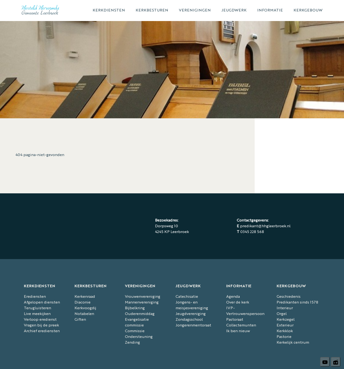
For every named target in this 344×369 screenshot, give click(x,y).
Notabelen (84, 313)
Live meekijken (37, 313)
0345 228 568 (252, 231)
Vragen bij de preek (41, 324)
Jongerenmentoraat (193, 324)
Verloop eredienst (40, 319)
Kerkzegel (286, 319)
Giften (80, 319)
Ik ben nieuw (238, 330)
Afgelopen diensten (42, 301)
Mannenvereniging (142, 301)
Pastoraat (234, 319)
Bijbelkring (135, 307)
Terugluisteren (37, 307)
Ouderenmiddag (140, 313)
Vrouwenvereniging (142, 296)
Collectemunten (241, 324)
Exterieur (285, 324)
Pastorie (284, 336)
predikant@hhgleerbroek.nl (265, 225)
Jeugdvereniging (191, 313)
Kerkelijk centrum (293, 342)
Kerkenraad (85, 296)
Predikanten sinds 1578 (297, 301)
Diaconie (83, 301)
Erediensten (35, 296)
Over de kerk (237, 301)
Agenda (233, 296)
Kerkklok (285, 330)
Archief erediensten (42, 330)
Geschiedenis (289, 296)
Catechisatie (187, 296)
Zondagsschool (189, 319)
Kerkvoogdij (85, 307)
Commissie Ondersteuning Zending (139, 336)
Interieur (285, 307)
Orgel (282, 313)
